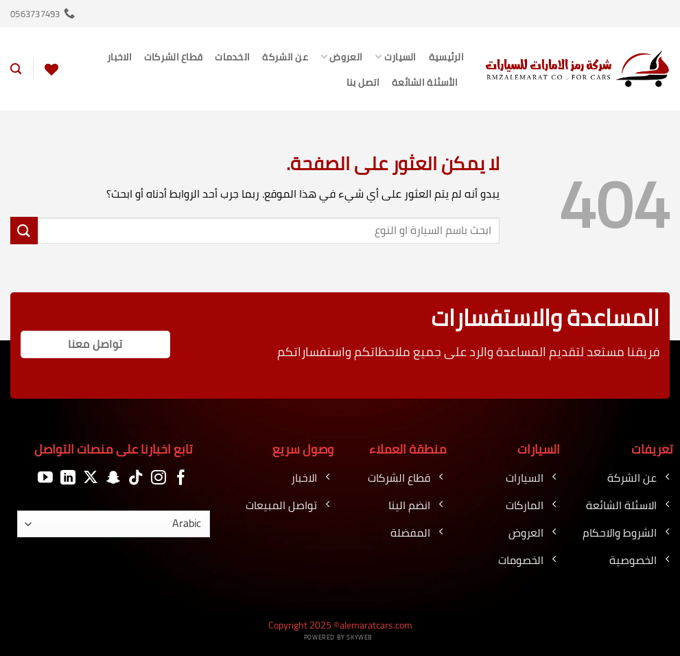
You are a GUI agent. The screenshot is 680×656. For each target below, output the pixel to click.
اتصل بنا (363, 82)
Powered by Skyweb (338, 637)
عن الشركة (285, 56)
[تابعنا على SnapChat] (113, 478)
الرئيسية (446, 56)
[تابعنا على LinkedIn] (67, 478)
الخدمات (232, 56)
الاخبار (119, 56)
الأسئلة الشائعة (425, 82)
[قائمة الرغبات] (51, 69)
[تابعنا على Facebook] (181, 478)
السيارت (396, 56)
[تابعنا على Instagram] (158, 478)
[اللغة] (113, 524)
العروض (341, 56)
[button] (15, 69)
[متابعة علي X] (90, 478)
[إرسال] (24, 230)
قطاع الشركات (173, 56)
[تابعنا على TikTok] (135, 478)
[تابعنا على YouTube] (45, 478)
